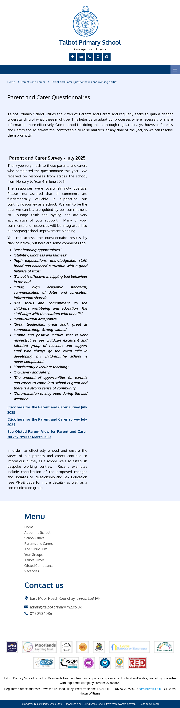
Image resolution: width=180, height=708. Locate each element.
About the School (37, 532)
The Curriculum (35, 549)
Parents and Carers (38, 543)
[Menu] (175, 69)
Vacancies (31, 571)
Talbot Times (34, 560)
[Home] (11, 82)
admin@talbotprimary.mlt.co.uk (55, 607)
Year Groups (33, 554)
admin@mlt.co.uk (150, 689)
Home (28, 527)
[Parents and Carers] (33, 82)
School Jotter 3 (97, 703)
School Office (34, 538)
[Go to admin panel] (149, 703)
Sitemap (131, 703)
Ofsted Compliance (38, 565)
